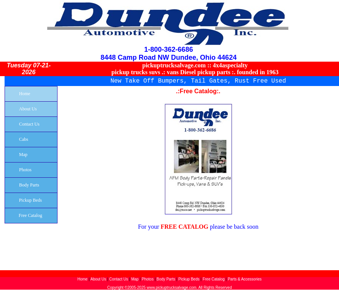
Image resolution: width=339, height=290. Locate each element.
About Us (98, 279)
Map (134, 279)
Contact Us (118, 279)
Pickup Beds (189, 279)
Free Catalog (214, 279)
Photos (148, 279)
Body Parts (166, 279)
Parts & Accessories (245, 279)
